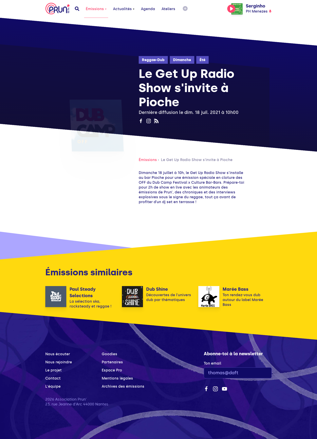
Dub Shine (157, 289)
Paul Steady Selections (83, 292)
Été (202, 60)
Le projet (53, 370)
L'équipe (53, 386)
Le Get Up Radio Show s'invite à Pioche (196, 160)
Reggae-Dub (153, 60)
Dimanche (182, 60)
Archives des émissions (123, 386)
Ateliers (168, 9)
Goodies (109, 354)
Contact (53, 378)
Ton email (212, 363)
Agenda (148, 9)
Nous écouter (57, 354)
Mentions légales (117, 378)
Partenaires (112, 362)
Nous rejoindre (58, 362)
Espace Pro (112, 370)
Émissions (96, 9)
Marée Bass (235, 289)
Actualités (123, 9)
